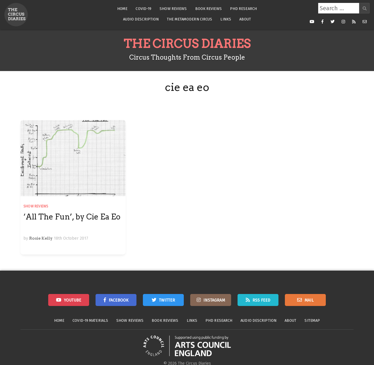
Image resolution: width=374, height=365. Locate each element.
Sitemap (312, 320)
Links (225, 19)
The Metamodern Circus (189, 19)
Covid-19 (143, 8)
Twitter (167, 300)
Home (122, 8)
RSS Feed (261, 300)
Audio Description (141, 19)
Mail (309, 300)
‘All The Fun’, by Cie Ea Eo (71, 216)
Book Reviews (208, 8)
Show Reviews (173, 8)
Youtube (72, 300)
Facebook (119, 300)
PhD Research (243, 8)
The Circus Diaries (187, 44)
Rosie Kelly (41, 238)
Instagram (214, 300)
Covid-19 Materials (90, 320)
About (245, 19)
